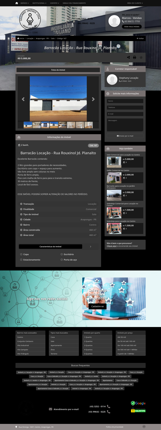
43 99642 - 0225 (125, 81)
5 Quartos (88, 353)
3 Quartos (88, 345)
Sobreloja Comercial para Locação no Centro (122, 204)
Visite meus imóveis (131, 26)
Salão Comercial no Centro (118, 170)
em (81, 389)
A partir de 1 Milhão (126, 353)
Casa (53, 337)
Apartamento (56, 345)
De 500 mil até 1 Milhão (127, 349)
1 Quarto (88, 337)
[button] (106, 21)
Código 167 (61, 38)
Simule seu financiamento (74, 3)
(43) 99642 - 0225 (86, 23)
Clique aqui (112, 246)
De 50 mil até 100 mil (126, 341)
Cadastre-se (97, 306)
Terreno (54, 353)
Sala (53, 38)
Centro (20, 337)
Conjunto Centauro (25, 341)
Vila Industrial (23, 345)
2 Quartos (88, 341)
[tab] (25, 70)
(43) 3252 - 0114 (85, 18)
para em (32, 372)
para (57, 372)
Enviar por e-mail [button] (125, 136)
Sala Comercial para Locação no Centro (123, 155)
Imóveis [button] (24, 3)
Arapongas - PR (42, 38)
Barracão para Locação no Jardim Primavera (121, 187)
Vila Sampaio (22, 349)
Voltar (140, 38)
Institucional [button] (38, 3)
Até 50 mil (122, 337)
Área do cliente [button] (134, 3)
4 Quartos (88, 349)
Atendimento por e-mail (64, 409)
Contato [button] (53, 3)
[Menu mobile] (16, 3)
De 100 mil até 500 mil (127, 345)
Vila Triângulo (23, 353)
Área (53, 349)
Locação (30, 38)
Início (20, 38)
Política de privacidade (114, 427)
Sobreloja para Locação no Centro (121, 221)
